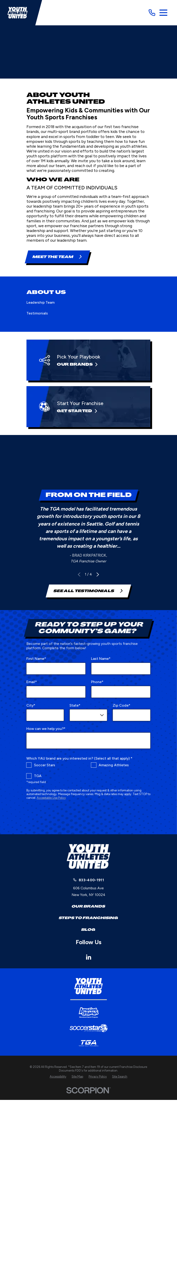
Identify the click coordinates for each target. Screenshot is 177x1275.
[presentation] (88, 816)
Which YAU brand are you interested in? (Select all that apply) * (79, 758)
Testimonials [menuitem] (37, 313)
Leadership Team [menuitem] (40, 302)
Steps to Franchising (88, 918)
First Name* (36, 659)
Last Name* (101, 659)
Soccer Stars (44, 765)
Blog (88, 929)
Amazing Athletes (114, 765)
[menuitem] (58, 1076)
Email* (31, 682)
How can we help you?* (46, 728)
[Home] (17, 12)
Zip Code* (122, 705)
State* (75, 705)
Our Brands (88, 906)
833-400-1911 (91, 880)
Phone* (97, 682)
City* (30, 705)
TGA (38, 776)
